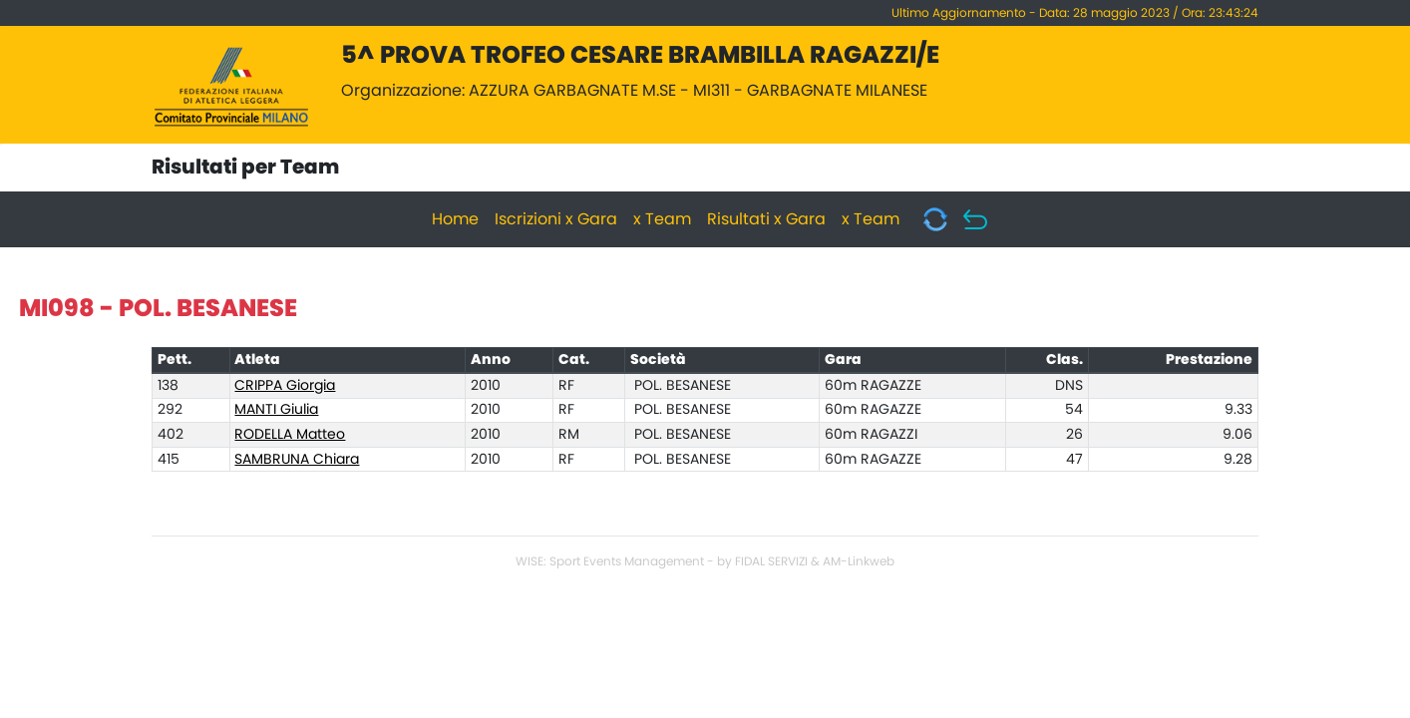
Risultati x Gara (766, 219)
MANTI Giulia (276, 410)
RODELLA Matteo (289, 435)
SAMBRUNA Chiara (296, 460)
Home (455, 219)
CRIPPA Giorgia (284, 386)
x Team (662, 219)
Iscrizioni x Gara (556, 219)
